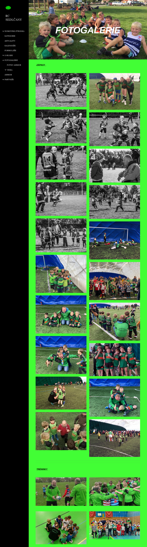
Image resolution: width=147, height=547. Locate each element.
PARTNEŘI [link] (9, 79)
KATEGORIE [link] (10, 36)
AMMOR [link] (8, 75)
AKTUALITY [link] (10, 41)
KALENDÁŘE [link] (10, 45)
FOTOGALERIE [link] (11, 60)
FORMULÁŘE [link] (10, 50)
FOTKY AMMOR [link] (14, 65)
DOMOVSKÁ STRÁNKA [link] (14, 31)
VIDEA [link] (9, 70)
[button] (144, 3)
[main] (88, 30)
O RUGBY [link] (9, 55)
